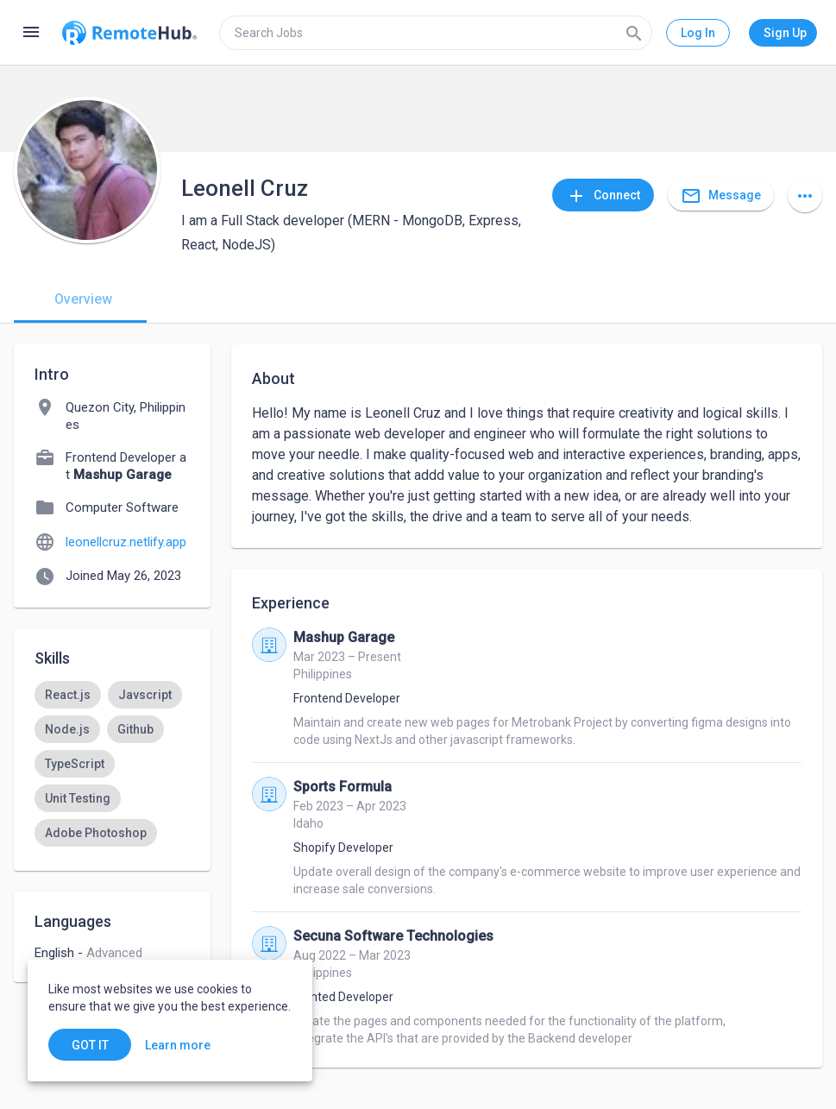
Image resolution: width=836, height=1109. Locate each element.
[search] (435, 33)
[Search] (634, 33)
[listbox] (112, 781)
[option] (68, 695)
